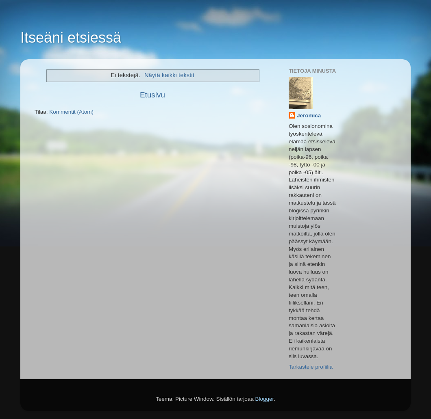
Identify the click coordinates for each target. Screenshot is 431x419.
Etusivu (152, 95)
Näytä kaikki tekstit (169, 75)
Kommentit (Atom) (71, 112)
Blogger (264, 399)
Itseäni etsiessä (70, 37)
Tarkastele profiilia (311, 367)
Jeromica (309, 115)
